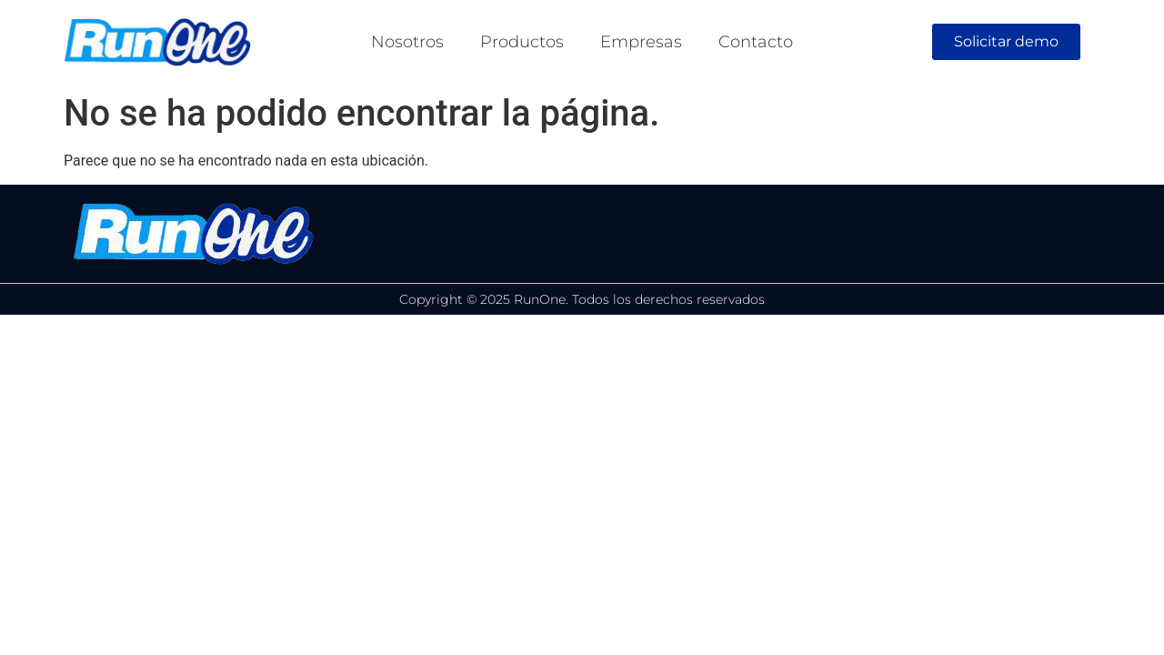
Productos (522, 42)
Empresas (641, 42)
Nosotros (407, 42)
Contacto (755, 42)
